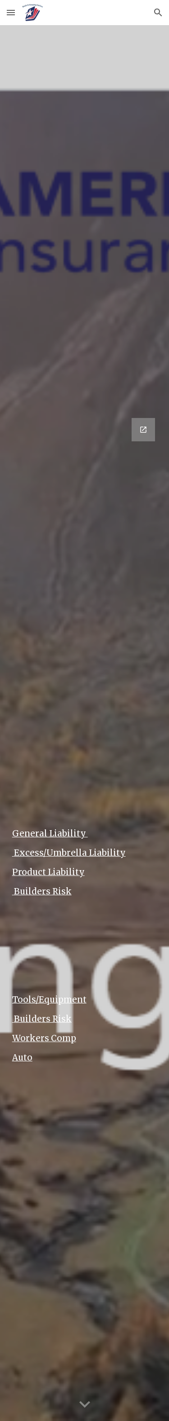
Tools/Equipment (49, 999)
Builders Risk (42, 891)
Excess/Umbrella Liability (69, 853)
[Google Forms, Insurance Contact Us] (85, 577)
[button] (11, 12)
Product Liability (48, 872)
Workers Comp (44, 1038)
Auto (22, 1057)
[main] (85, 829)
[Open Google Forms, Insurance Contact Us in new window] (143, 429)
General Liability (50, 833)
